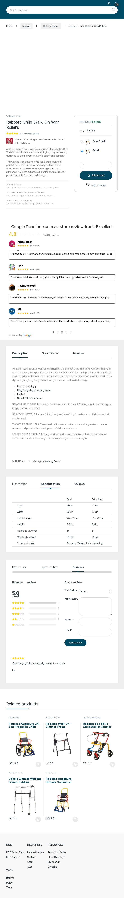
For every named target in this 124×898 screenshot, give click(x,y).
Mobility (26, 26)
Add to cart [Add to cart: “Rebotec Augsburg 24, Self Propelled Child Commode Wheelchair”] (38, 764)
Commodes (14, 717)
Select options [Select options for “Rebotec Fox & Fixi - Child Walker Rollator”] (112, 764)
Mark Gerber (25, 241)
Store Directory (56, 857)
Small (96, 150)
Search (113, 10)
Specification (50, 353)
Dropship (52, 866)
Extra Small (99, 141)
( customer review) (29, 133)
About (30, 861)
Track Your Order (57, 852)
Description (20, 353)
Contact (31, 857)
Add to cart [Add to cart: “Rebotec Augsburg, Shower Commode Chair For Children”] (75, 819)
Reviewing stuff (27, 285)
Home (9, 26)
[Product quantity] (96, 165)
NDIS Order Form (15, 852)
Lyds (20, 265)
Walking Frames (51, 26)
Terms (9, 887)
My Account (54, 861)
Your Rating (70, 590)
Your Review (71, 598)
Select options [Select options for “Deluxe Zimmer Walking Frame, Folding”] (38, 819)
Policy (9, 882)
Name (68, 619)
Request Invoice (35, 852)
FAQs (29, 866)
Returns (10, 877)
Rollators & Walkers (91, 717)
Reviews (78, 353)
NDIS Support (13, 857)
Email (68, 630)
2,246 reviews (51, 235)
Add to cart (98, 175)
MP (19, 309)
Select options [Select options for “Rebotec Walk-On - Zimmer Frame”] (75, 764)
